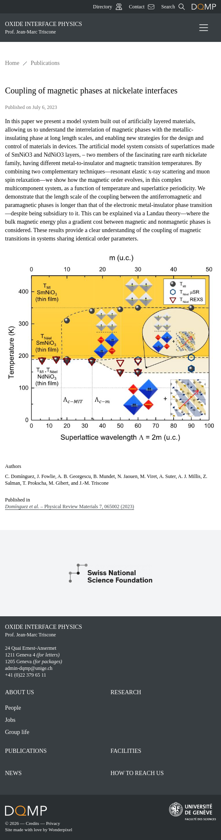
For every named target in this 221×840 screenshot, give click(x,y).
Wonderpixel (60, 829)
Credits (32, 823)
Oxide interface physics (95, 28)
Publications (45, 63)
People (13, 708)
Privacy (53, 823)
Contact (141, 7)
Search (173, 6)
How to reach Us (137, 773)
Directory (107, 6)
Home (12, 63)
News (13, 773)
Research (125, 692)
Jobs (10, 720)
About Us (19, 692)
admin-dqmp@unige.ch (28, 668)
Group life (17, 732)
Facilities (125, 751)
